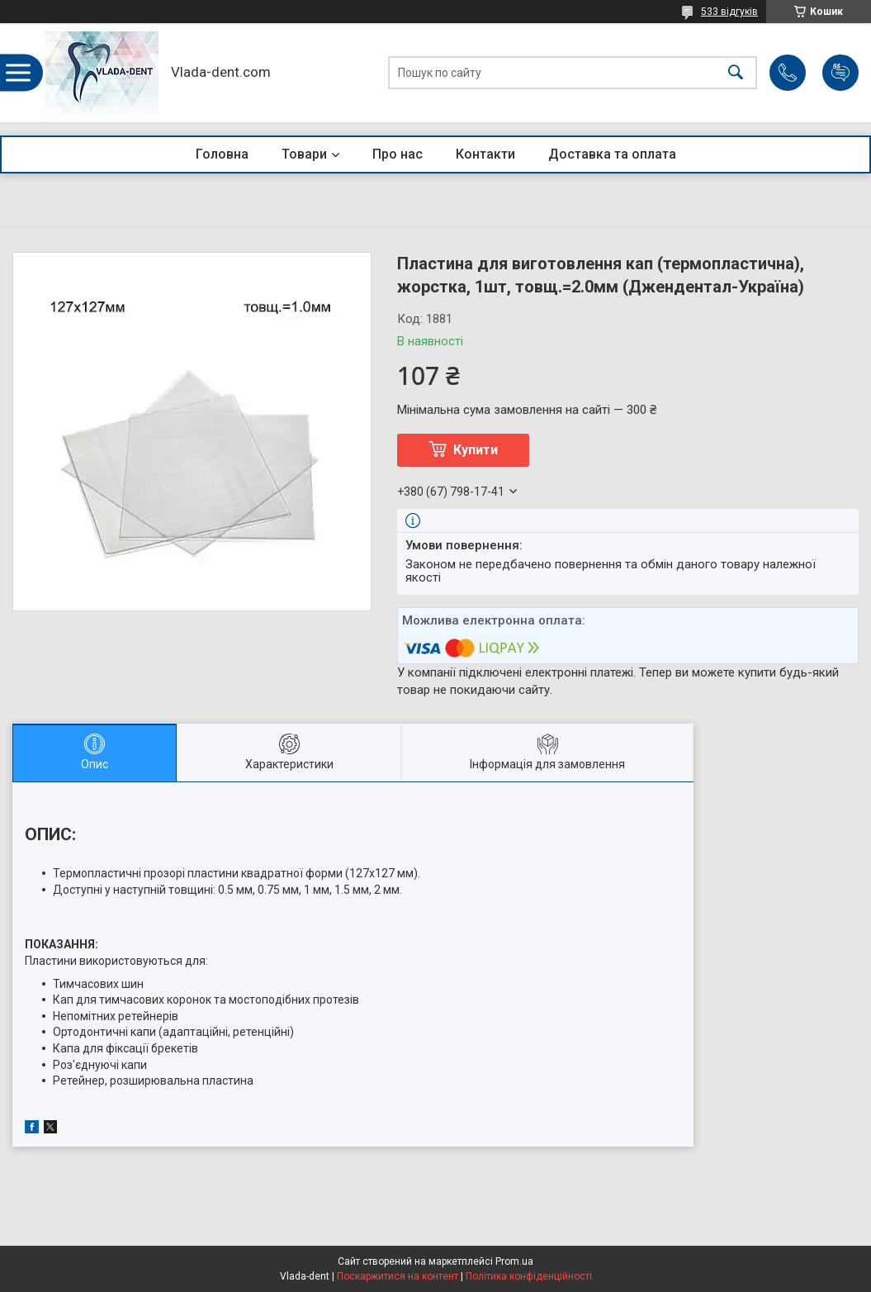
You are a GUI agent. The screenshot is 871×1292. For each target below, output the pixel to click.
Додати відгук (840, 73)
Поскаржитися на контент (397, 1276)
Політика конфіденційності (529, 1276)
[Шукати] (735, 73)
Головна (222, 154)
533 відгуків (729, 11)
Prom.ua (514, 1261)
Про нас (397, 154)
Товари (304, 154)
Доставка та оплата (612, 154)
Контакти (485, 154)
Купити (475, 450)
